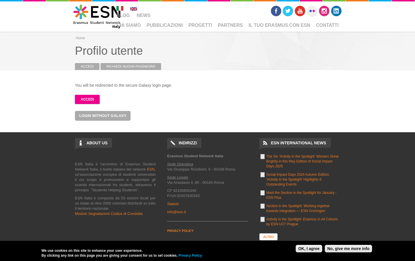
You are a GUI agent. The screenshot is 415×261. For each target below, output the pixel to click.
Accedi (90, 67)
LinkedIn (336, 11)
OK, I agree (309, 248)
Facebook (276, 11)
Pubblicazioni (165, 25)
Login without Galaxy (102, 116)
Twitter (288, 11)
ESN (151, 169)
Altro (268, 237)
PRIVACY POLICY (180, 230)
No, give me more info (348, 248)
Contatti (327, 25)
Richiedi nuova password (130, 67)
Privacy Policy (190, 256)
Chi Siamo (128, 25)
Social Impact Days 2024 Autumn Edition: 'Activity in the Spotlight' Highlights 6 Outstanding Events (298, 179)
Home (80, 38)
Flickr (312, 11)
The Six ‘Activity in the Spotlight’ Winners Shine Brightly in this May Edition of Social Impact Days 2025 (302, 161)
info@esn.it (176, 212)
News (143, 15)
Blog (123, 15)
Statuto (173, 204)
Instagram (324, 11)
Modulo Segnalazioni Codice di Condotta (109, 213)
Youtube (300, 11)
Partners (230, 25)
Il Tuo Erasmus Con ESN (279, 25)
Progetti (200, 25)
